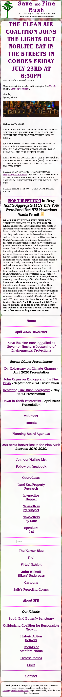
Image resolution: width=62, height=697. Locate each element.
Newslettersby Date (31, 519)
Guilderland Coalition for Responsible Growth (31, 627)
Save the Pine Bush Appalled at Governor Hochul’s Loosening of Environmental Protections (31, 346)
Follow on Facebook (31, 467)
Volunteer (31, 416)
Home (31, 321)
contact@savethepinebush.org (15, 690)
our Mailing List (34, 460)
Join (19, 460)
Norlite (52, 86)
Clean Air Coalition (20, 88)
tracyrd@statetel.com (15, 174)
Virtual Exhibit (31, 565)
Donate (31, 423)
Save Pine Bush (37, 6)
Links (31, 665)
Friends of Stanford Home (31, 649)
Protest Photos (31, 658)
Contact (31, 676)
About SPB (31, 600)
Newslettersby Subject (31, 508)
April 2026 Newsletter (31, 332)
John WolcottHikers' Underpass (31, 574)
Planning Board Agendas (31, 434)
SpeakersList (31, 530)
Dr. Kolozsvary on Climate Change (30, 368)
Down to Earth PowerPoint (21, 401)
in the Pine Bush (41, 445)
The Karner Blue (31, 551)
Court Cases (31, 478)
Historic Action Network (31, 638)
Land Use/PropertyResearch (31, 486)
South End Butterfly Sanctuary (31, 619)
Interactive (31, 495)
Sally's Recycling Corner (31, 589)
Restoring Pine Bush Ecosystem (26, 390)
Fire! (31, 558)
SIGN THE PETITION (24, 200)
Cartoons (31, 583)
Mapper (31, 499)
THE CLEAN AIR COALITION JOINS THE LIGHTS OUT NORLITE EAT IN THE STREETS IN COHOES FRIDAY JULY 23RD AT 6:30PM (31, 50)
